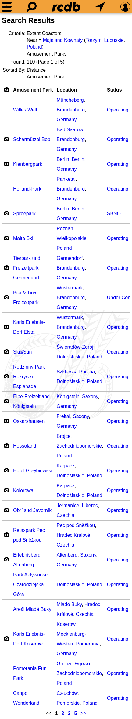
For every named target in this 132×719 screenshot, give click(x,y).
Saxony (90, 396)
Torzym (94, 40)
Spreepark (24, 213)
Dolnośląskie (70, 356)
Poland (34, 46)
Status (114, 90)
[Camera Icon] (6, 139)
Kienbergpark (27, 164)
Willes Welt (25, 109)
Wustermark (70, 287)
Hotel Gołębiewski (32, 470)
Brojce (63, 436)
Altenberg (67, 554)
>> (83, 713)
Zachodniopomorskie (79, 445)
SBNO (114, 213)
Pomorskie (68, 703)
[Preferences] (125, 7)
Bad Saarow (70, 129)
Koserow (66, 624)
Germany (67, 119)
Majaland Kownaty (63, 40)
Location (67, 90)
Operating (117, 109)
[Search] (32, 7)
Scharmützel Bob (31, 139)
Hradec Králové (73, 535)
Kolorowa (23, 490)
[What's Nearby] (100, 7)
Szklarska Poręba (76, 371)
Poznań (65, 228)
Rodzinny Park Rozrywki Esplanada (29, 376)
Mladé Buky (69, 604)
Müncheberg (70, 100)
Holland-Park (27, 188)
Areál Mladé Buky (32, 609)
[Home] (66, 7)
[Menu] (7, 7)
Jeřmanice (68, 505)
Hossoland (24, 445)
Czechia (65, 515)
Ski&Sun (22, 351)
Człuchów (67, 693)
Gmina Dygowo (73, 663)
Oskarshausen (29, 421)
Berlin (63, 159)
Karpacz (66, 465)
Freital (63, 416)
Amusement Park (33, 90)
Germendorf (70, 258)
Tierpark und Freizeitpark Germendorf (26, 268)
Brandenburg (71, 109)
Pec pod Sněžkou (76, 525)
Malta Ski (23, 238)
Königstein (68, 396)
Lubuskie (114, 40)
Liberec (90, 505)
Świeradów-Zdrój (75, 347)
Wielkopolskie (72, 238)
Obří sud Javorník (32, 510)
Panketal (66, 179)
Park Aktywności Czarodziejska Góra (30, 584)
